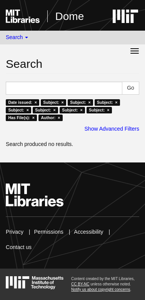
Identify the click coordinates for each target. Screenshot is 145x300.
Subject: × (53, 102)
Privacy (14, 232)
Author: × (50, 117)
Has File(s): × (21, 117)
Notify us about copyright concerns (100, 289)
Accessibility (88, 232)
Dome (69, 16)
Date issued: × (22, 102)
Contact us (19, 247)
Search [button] (17, 37)
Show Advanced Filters (112, 129)
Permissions (48, 232)
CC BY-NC (80, 284)
